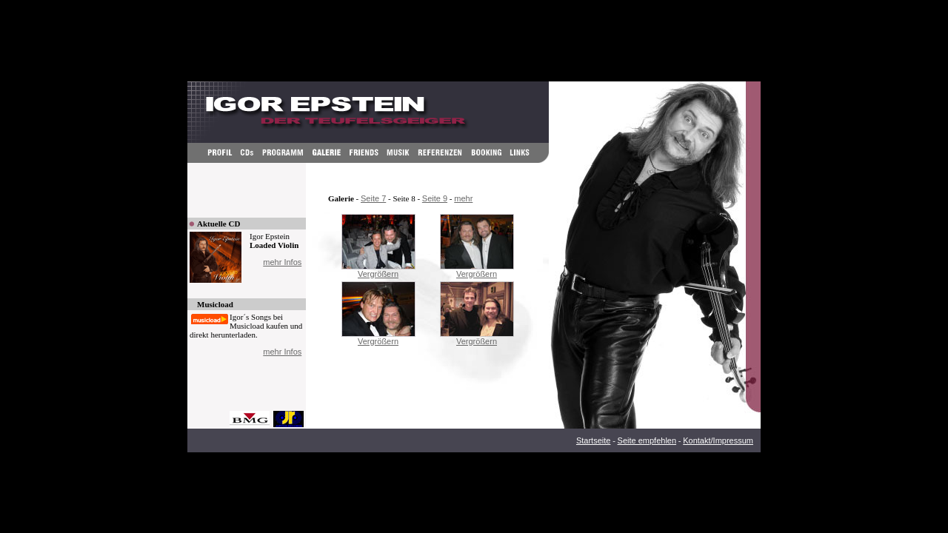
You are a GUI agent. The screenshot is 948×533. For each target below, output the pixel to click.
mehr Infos (282, 262)
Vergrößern (378, 273)
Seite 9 (434, 198)
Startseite (593, 440)
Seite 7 (373, 198)
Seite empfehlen (647, 440)
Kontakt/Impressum (718, 440)
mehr (463, 198)
